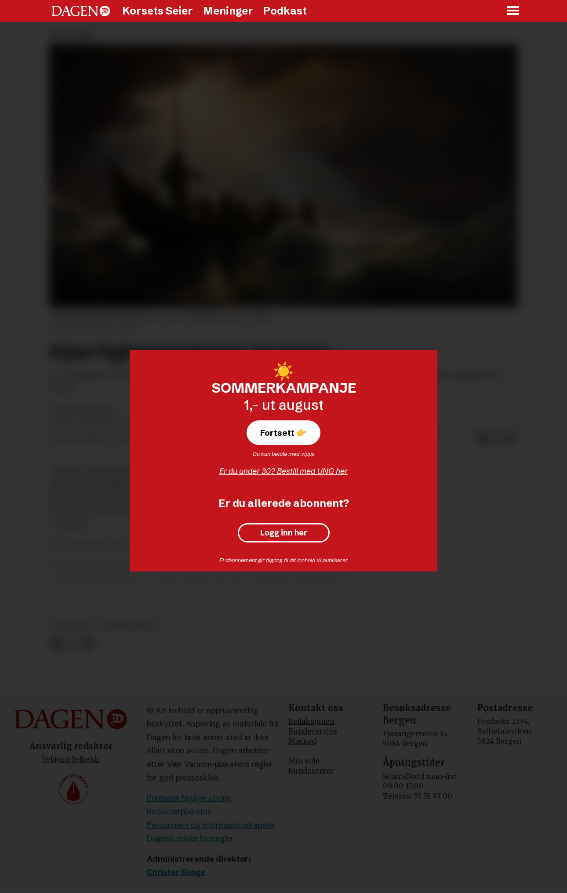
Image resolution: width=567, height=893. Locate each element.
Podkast (285, 10)
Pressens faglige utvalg (189, 798)
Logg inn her (283, 533)
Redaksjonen (311, 721)
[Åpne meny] (513, 11)
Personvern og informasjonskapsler (211, 825)
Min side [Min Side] (304, 760)
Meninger (228, 10)
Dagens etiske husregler (190, 838)
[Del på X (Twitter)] (496, 439)
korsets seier (127, 625)
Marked (302, 741)
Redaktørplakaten (179, 811)
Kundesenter (311, 770)
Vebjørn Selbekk (70, 759)
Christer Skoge (176, 872)
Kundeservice (312, 731)
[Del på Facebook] (482, 439)
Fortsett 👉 (283, 432)
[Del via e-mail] (510, 439)
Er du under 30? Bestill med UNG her (283, 471)
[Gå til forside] (80, 11)
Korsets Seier (157, 10)
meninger (72, 625)
